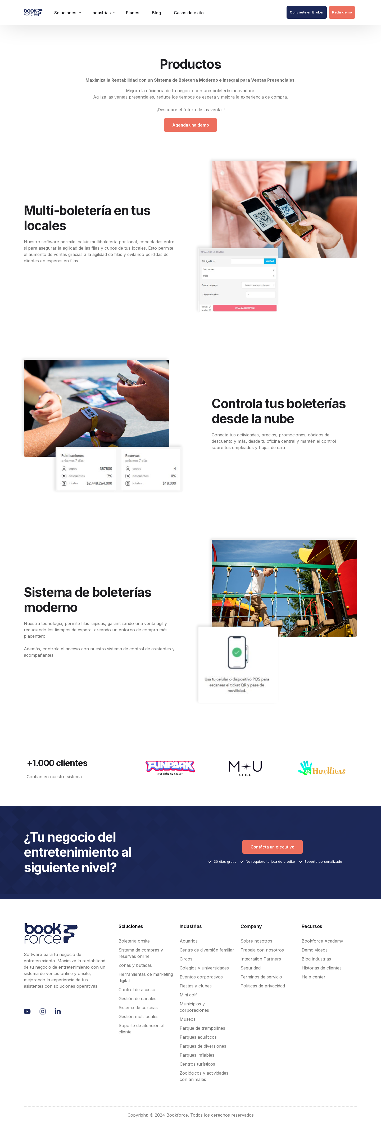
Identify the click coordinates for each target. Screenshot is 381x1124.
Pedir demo (342, 12)
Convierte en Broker (307, 12)
